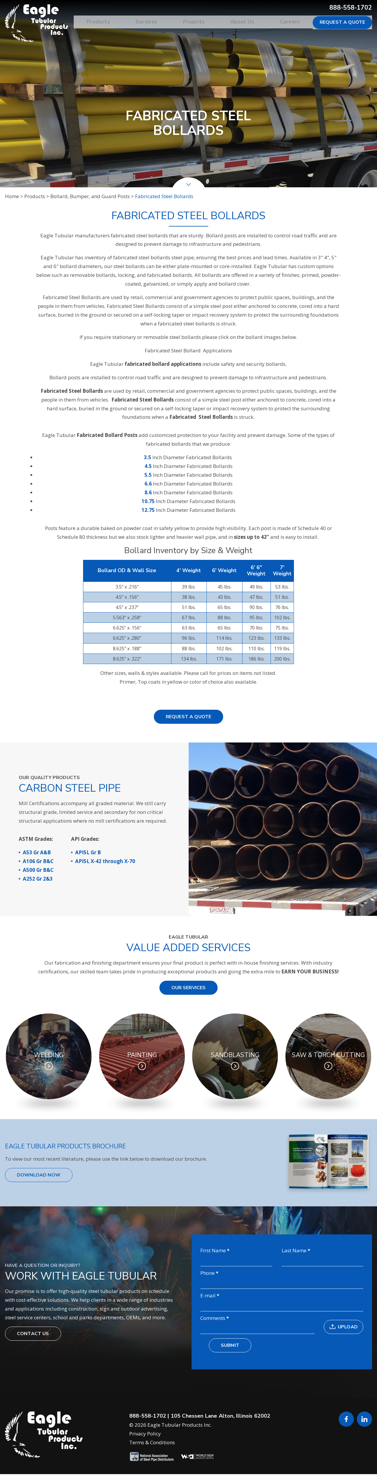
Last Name (294, 1251)
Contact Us (33, 1334)
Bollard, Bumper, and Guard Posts (90, 196)
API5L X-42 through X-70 (105, 861)
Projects (200, 22)
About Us (247, 22)
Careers (291, 22)
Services (156, 22)
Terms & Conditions (152, 1443)
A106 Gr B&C (38, 861)
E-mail (208, 1296)
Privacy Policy (145, 1434)
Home (12, 196)
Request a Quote (342, 22)
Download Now (39, 1175)
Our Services (188, 988)
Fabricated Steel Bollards (164, 196)
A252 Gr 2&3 (38, 878)
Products (111, 22)
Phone (207, 1273)
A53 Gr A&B (37, 852)
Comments (212, 1318)
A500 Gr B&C (38, 870)
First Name (213, 1251)
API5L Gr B (88, 852)
